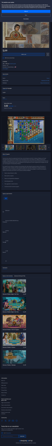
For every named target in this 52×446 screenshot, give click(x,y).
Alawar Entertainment (45, 83)
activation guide (12, 63)
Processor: (5, 222)
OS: (3, 212)
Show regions (5, 68)
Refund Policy (4, 392)
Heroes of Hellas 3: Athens (9, 347)
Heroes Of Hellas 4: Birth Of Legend (11, 329)
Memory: (4, 232)
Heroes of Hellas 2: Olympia (9, 365)
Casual (48, 78)
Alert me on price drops (9, 58)
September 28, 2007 (45, 80)
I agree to (7, 432)
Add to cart (23, 54)
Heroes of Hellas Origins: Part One (11, 312)
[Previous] (3, 147)
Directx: (4, 252)
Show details (26, 19)
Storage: (4, 242)
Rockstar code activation (6, 410)
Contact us (3, 395)
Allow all (26, 11)
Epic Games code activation (6, 407)
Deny (26, 15)
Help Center (3, 385)
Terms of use (3, 387)
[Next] (49, 147)
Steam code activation (5, 405)
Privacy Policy (4, 390)
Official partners (4, 383)
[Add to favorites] (47, 54)
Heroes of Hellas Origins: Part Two (11, 294)
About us (3, 380)
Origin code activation (5, 402)
